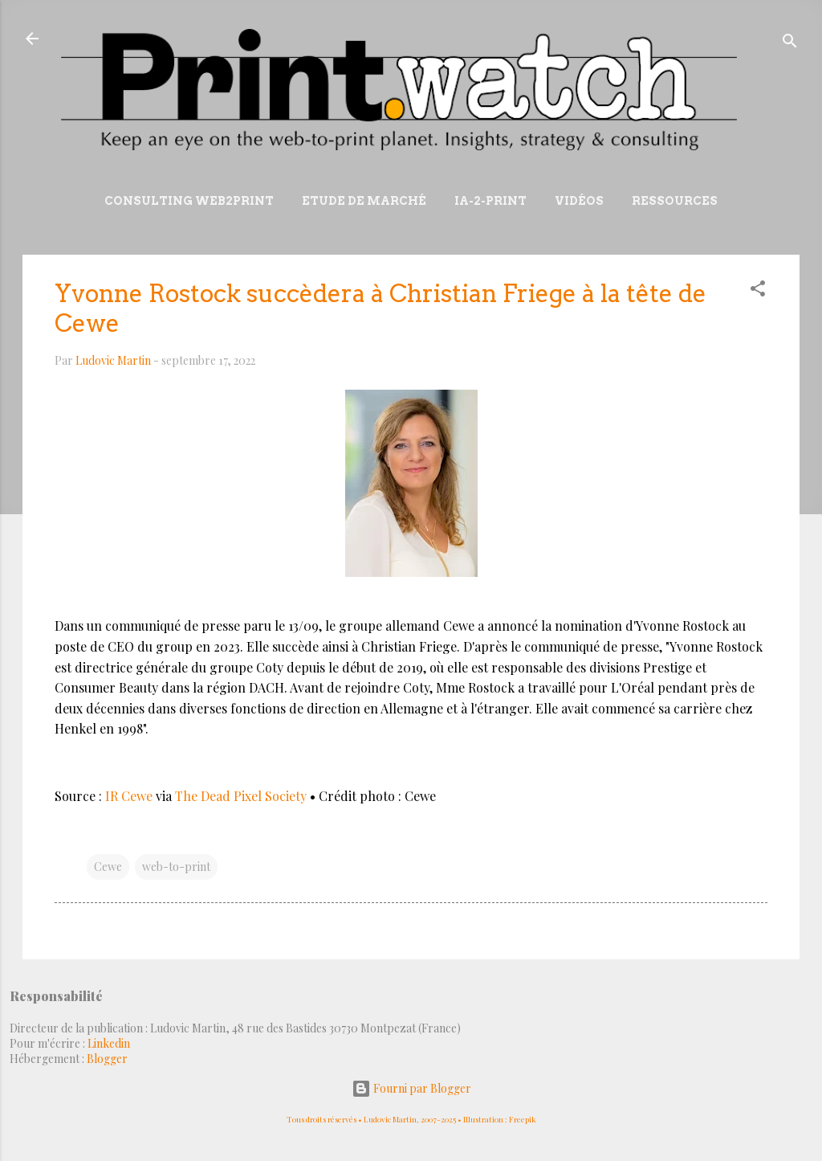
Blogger (107, 1058)
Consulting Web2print (189, 200)
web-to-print (176, 866)
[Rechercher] (790, 43)
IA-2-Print (490, 200)
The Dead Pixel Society (242, 795)
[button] (757, 291)
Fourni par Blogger (411, 1088)
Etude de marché (364, 200)
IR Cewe (129, 795)
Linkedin (108, 1043)
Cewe (108, 866)
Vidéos (579, 200)
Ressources (675, 200)
